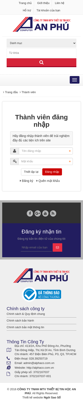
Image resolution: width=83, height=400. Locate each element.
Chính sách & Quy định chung (26, 314)
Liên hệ (59, 3)
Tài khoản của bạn (48, 10)
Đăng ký (26, 181)
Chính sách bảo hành (20, 320)
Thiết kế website (32, 397)
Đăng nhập (52, 171)
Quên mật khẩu (48, 181)
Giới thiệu (43, 3)
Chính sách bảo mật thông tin (25, 327)
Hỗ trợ (27, 10)
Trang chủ (25, 3)
